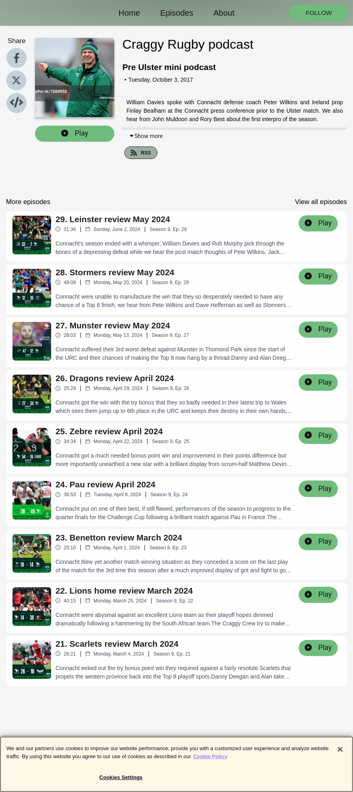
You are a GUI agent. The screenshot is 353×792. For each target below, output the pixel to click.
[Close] (340, 753)
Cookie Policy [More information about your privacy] (210, 760)
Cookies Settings (121, 781)
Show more (146, 136)
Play (74, 133)
